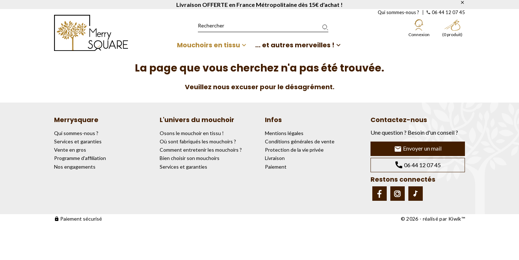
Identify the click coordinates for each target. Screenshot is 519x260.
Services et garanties (78, 141)
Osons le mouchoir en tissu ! (192, 133)
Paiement (276, 167)
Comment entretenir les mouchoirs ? (201, 150)
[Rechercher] (263, 25)
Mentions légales (284, 133)
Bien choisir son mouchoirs (189, 158)
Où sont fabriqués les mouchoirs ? (198, 141)
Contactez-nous (399, 119)
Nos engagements (75, 167)
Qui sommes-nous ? (398, 12)
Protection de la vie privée (294, 150)
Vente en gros (70, 150)
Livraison (275, 158)
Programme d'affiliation (80, 158)
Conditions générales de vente (299, 141)
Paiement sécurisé (78, 219)
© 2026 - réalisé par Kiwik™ (433, 219)
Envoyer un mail (418, 149)
